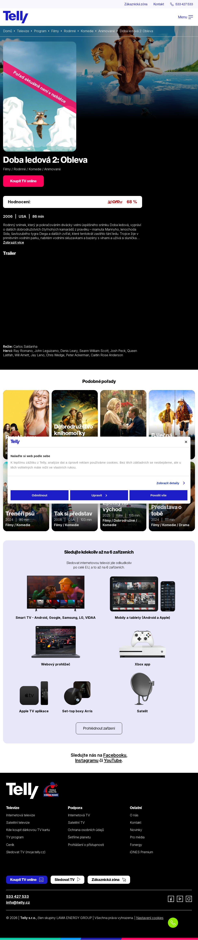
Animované (107, 31)
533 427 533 (17, 896)
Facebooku (114, 755)
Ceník (10, 845)
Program (40, 31)
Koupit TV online (23, 181)
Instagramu (86, 760)
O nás (134, 815)
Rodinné (70, 31)
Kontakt (158, 4)
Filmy (55, 31)
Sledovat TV (67, 879)
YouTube (113, 760)
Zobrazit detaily (168, 483)
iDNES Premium (141, 852)
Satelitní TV (76, 822)
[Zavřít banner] (186, 441)
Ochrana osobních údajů (86, 830)
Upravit (99, 495)
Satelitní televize (18, 822)
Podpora (75, 807)
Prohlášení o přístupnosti (86, 845)
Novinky (136, 830)
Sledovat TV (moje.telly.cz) (26, 852)
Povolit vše (158, 495)
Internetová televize (20, 815)
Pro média (137, 837)
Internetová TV (79, 815)
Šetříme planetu (79, 837)
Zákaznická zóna (135, 4)
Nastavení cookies (149, 918)
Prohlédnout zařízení (99, 728)
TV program (15, 837)
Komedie (87, 31)
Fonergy (136, 845)
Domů (7, 31)
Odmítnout (39, 495)
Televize (23, 31)
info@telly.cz (18, 902)
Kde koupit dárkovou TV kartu (28, 830)
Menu (185, 17)
